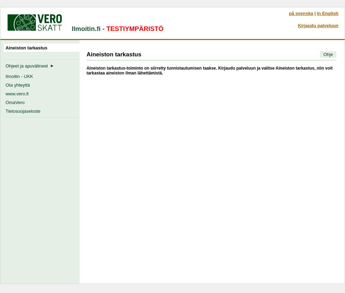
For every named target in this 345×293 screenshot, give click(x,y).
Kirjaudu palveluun (318, 25)
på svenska (301, 13)
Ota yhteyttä (18, 85)
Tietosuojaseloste (23, 111)
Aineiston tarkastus (28, 47)
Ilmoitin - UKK (19, 76)
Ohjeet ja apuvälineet (30, 66)
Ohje (328, 54)
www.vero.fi (17, 93)
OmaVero (15, 102)
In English (327, 13)
